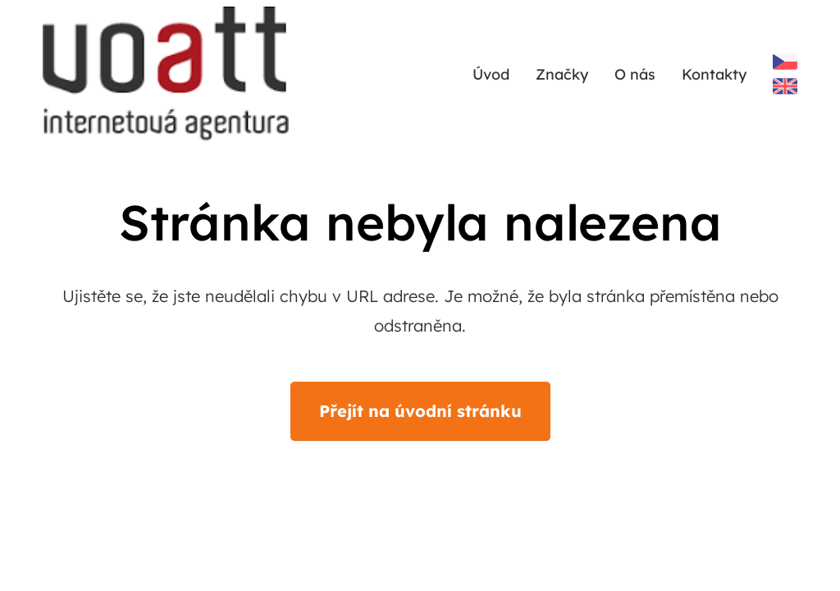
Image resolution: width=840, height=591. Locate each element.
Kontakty (714, 74)
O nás (634, 74)
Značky (562, 74)
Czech (785, 61)
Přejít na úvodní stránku (420, 411)
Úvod (490, 74)
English (785, 86)
